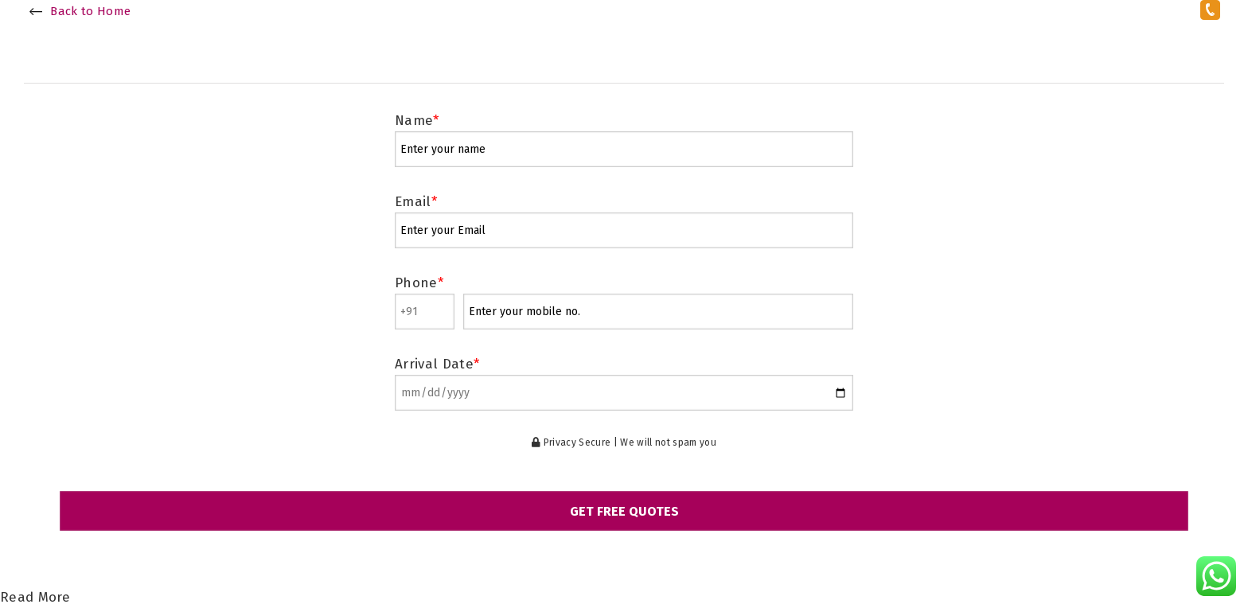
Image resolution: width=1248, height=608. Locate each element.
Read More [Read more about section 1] (35, 597)
